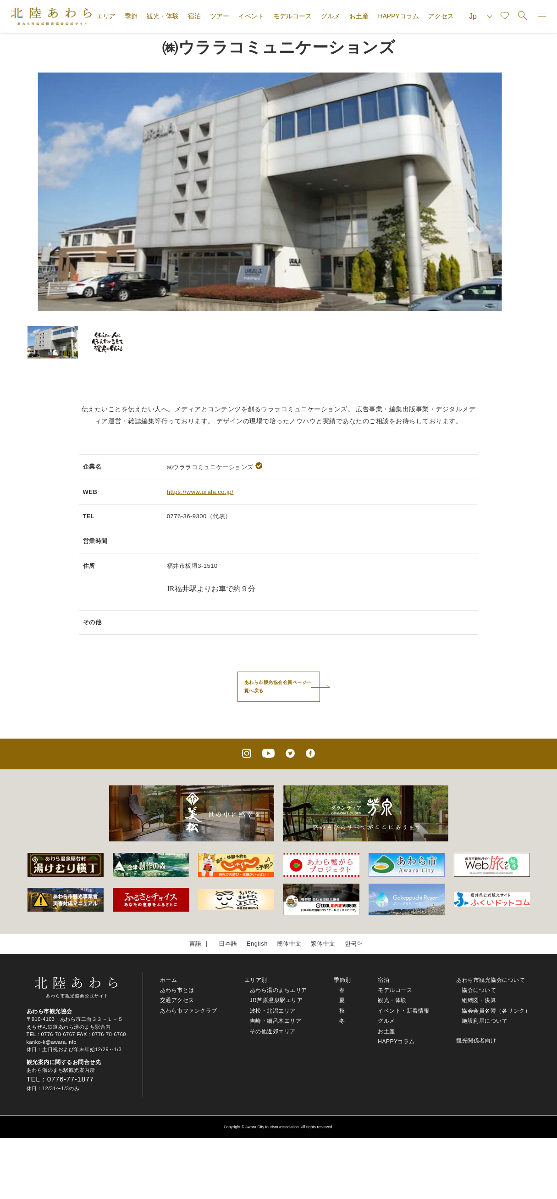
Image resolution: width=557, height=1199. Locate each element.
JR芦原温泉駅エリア (276, 1000)
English (257, 943)
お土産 (359, 16)
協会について (479, 990)
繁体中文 (323, 943)
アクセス (441, 16)
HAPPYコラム (398, 16)
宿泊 (194, 16)
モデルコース (292, 16)
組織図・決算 (479, 1000)
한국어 (354, 943)
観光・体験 (163, 16)
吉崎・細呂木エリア (276, 1021)
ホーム (168, 980)
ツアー (219, 16)
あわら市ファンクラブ (188, 1011)
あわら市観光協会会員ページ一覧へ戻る (278, 686)
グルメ (330, 16)
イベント (251, 16)
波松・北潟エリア (273, 1011)
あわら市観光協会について (490, 980)
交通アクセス (177, 1000)
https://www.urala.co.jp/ (200, 491)
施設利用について (484, 1021)
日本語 (228, 943)
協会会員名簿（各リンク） (496, 1011)
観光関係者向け (476, 1040)
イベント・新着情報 (404, 1011)
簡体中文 (289, 943)
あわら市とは (177, 990)
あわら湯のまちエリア (278, 990)
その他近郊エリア (273, 1031)
